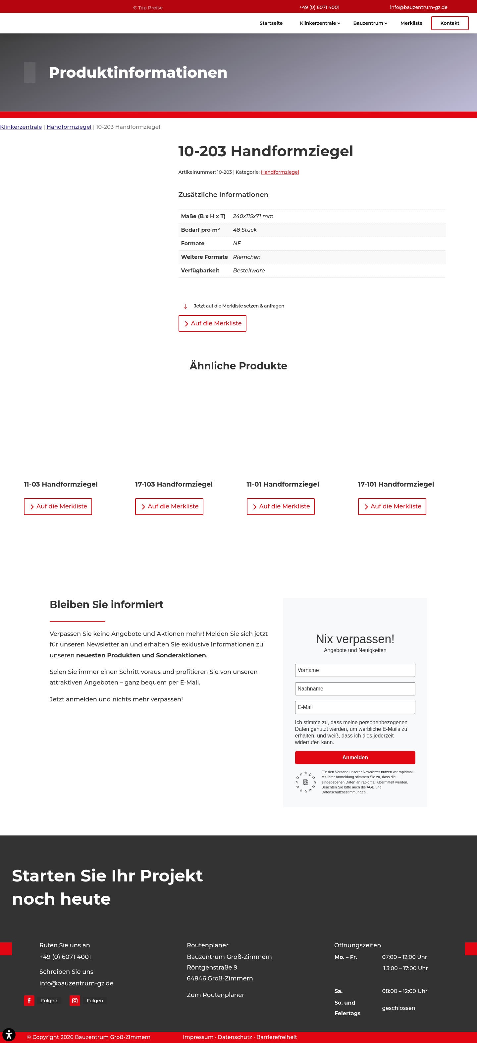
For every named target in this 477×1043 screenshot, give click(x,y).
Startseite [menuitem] (271, 23)
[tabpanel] (312, 244)
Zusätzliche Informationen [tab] (224, 195)
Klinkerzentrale (21, 126)
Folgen (49, 1001)
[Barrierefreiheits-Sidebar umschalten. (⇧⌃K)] (9, 1034)
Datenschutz (235, 1037)
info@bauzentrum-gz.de (419, 7)
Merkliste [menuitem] (411, 23)
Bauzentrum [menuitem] (368, 23)
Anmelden (355, 757)
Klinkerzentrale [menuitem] (318, 23)
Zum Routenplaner (215, 995)
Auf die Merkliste (216, 323)
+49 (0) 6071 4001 (319, 7)
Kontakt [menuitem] (450, 23)
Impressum (198, 1037)
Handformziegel (68, 126)
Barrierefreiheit (276, 1037)
